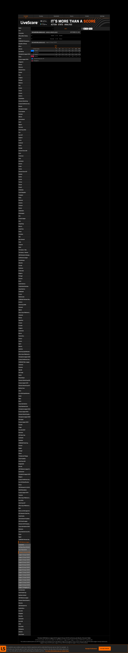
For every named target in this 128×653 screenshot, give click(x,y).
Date (65, 28)
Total (56, 46)
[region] (64, 648)
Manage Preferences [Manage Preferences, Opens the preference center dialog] (91, 648)
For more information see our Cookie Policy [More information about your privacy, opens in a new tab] (57, 651)
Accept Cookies (104, 648)
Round (42, 28)
